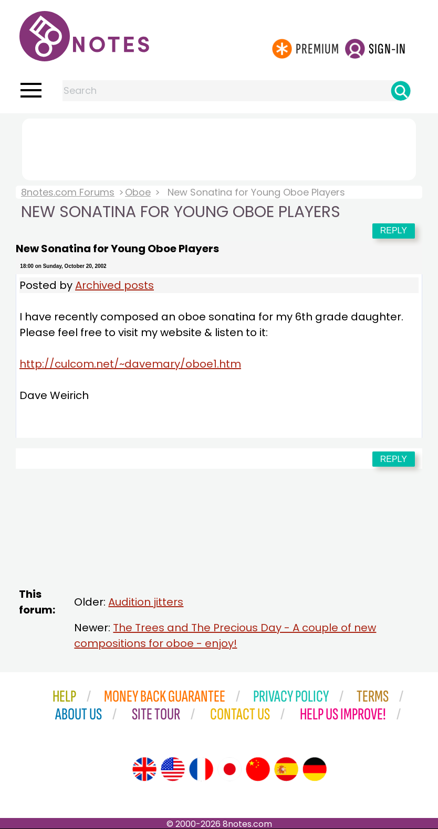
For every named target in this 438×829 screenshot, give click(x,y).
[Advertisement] (219, 147)
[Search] (401, 91)
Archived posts (114, 285)
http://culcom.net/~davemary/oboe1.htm (130, 364)
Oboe (138, 192)
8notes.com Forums (67, 192)
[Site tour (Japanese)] (229, 769)
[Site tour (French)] (201, 769)
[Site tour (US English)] (173, 769)
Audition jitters (145, 602)
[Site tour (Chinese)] (258, 769)
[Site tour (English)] (144, 769)
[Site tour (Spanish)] (286, 769)
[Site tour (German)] (314, 769)
